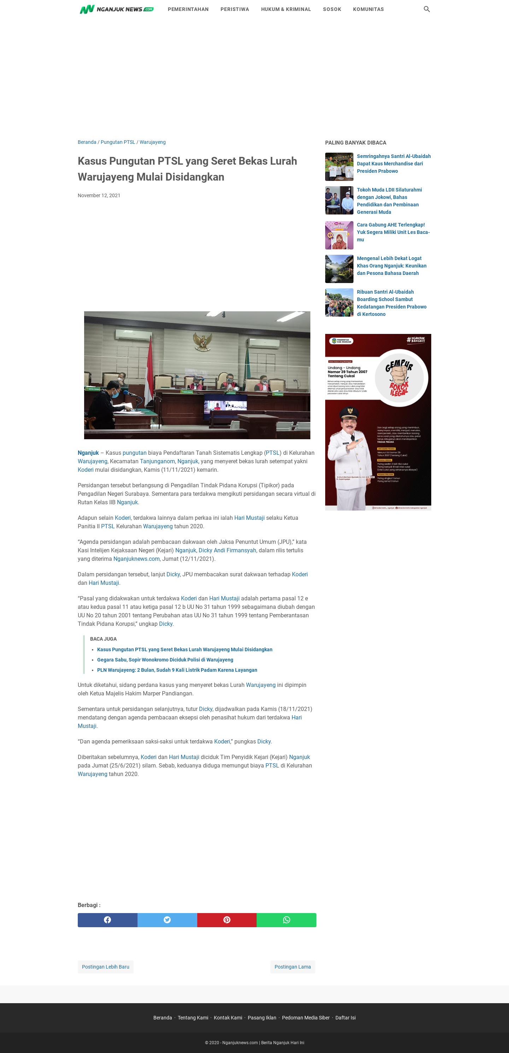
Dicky (173, 574)
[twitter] (167, 920)
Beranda (162, 1017)
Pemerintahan (188, 9)
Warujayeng (92, 461)
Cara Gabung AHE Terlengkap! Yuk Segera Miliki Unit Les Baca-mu (393, 232)
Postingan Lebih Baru (105, 967)
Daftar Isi (345, 1017)
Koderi (86, 469)
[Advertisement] (254, 78)
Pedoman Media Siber (306, 1017)
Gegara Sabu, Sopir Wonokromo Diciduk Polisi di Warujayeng (165, 660)
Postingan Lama (293, 967)
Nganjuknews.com (136, 558)
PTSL (273, 452)
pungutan (135, 452)
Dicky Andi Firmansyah (227, 550)
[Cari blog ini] (427, 9)
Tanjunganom (157, 461)
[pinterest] (227, 920)
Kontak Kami (228, 1017)
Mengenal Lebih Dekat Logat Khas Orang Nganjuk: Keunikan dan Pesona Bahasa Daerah (392, 265)
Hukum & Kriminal (286, 9)
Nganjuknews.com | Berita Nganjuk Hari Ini (263, 1042)
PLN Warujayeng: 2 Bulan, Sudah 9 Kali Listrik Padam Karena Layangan (177, 670)
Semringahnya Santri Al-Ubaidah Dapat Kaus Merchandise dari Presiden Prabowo (394, 163)
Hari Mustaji (249, 517)
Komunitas (368, 9)
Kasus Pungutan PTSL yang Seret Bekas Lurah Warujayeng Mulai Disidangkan (185, 649)
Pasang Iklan (262, 1017)
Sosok (332, 9)
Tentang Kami (193, 1017)
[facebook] (108, 920)
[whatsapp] (286, 920)
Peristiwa (235, 9)
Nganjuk (187, 461)
